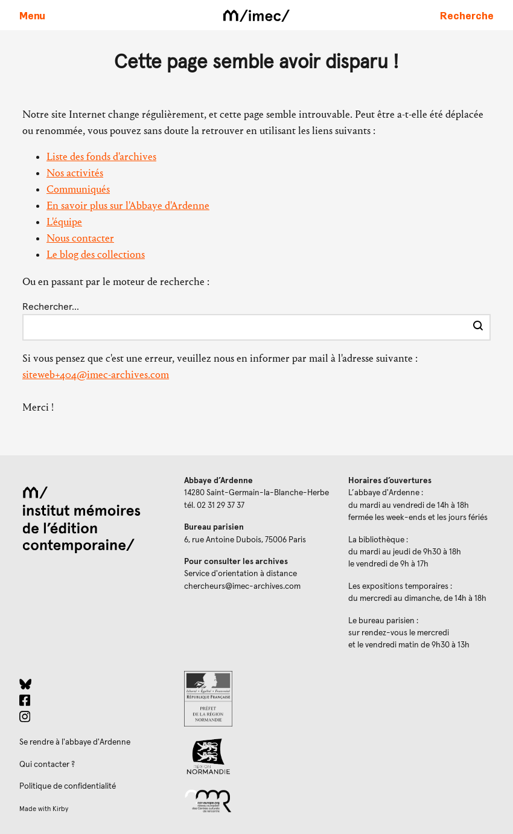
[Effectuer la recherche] (478, 327)
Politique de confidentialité (67, 786)
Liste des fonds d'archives (101, 156)
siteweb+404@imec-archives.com (95, 374)
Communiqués (78, 189)
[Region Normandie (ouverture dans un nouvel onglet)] (257, 756)
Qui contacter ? (47, 764)
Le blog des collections (95, 254)
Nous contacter (80, 238)
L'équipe (64, 222)
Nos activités (74, 173)
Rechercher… (50, 307)
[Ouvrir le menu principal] (32, 15)
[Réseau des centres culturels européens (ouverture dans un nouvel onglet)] (257, 800)
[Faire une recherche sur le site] (467, 15)
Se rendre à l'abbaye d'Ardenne (74, 742)
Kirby (60, 809)
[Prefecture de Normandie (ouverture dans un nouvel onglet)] (257, 699)
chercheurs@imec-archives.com (242, 586)
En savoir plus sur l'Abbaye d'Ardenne (127, 205)
